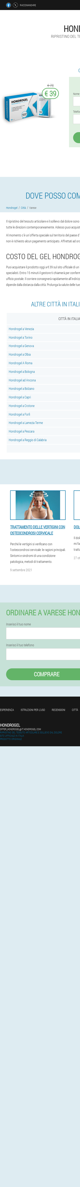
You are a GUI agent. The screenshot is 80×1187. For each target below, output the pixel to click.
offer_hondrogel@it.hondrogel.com (20, 729)
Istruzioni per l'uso (33, 710)
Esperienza (7, 710)
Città (75, 710)
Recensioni (58, 710)
